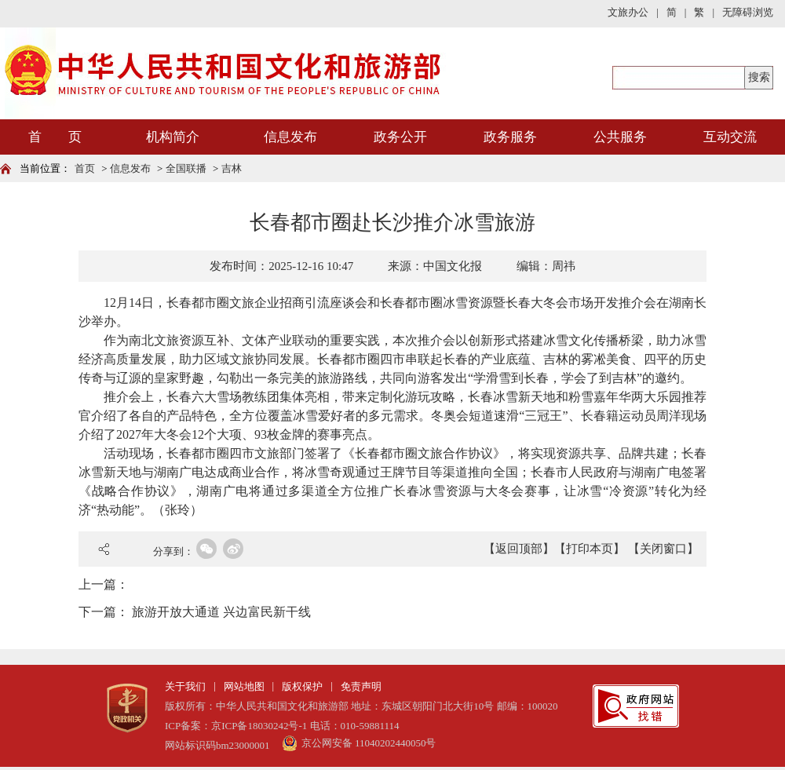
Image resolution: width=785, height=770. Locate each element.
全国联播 (186, 168)
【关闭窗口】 (663, 548)
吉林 (231, 168)
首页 (85, 168)
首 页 (55, 137)
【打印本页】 (589, 548)
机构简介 (172, 137)
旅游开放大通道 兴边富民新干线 (221, 612)
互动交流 (730, 137)
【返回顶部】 (519, 548)
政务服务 (510, 137)
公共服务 (620, 137)
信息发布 (290, 137)
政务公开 (400, 137)
